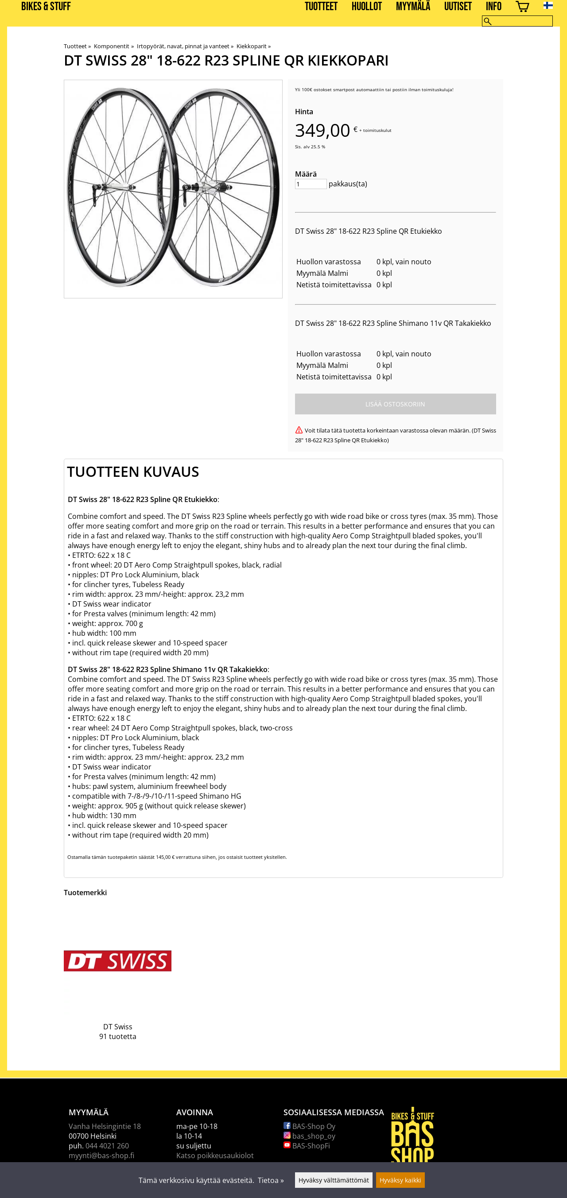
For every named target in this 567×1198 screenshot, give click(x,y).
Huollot (367, 7)
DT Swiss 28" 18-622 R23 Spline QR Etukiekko (368, 231)
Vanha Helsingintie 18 (105, 1126)
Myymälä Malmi (322, 273)
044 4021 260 (107, 1146)
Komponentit (113, 46)
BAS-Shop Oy (309, 1126)
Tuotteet (321, 7)
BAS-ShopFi (307, 1146)
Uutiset (458, 7)
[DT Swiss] (117, 980)
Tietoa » (271, 1180)
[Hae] (517, 21)
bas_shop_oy (309, 1136)
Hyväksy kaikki (400, 1180)
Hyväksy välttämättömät (334, 1180)
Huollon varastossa (328, 262)
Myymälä (413, 7)
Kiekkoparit (254, 46)
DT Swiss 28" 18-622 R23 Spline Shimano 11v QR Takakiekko (393, 323)
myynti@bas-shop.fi (101, 1155)
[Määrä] (311, 184)
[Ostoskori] (522, 7)
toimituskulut (377, 130)
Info (493, 7)
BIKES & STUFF (46, 7)
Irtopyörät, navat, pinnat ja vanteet (185, 46)
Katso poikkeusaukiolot (215, 1155)
